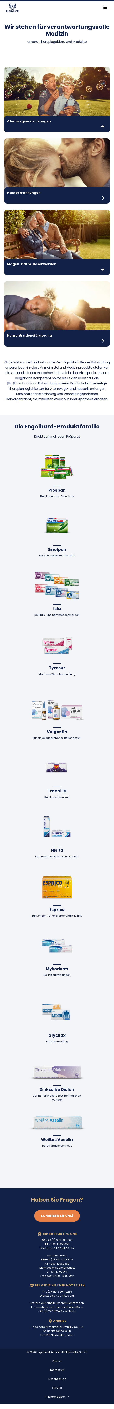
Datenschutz (57, 1379)
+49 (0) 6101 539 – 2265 (57, 1292)
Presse (57, 1361)
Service (57, 1388)
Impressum (57, 1370)
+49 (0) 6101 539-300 (57, 1240)
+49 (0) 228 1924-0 (50, 1311)
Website (70, 1311)
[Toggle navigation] (105, 7)
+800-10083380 (57, 1244)
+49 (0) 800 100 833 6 (57, 1260)
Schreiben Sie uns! (57, 1215)
